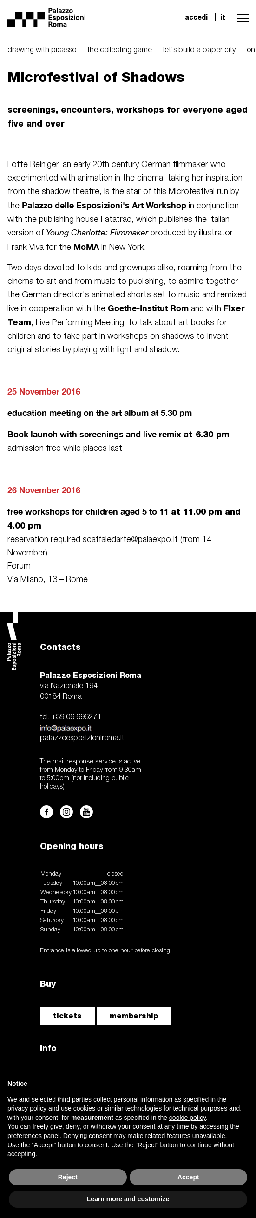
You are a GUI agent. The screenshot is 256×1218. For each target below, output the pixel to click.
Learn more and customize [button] (128, 1199)
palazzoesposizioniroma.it (82, 738)
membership (134, 1015)
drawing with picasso (41, 50)
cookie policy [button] (187, 1117)
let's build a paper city (199, 50)
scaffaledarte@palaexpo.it (130, 539)
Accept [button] (188, 1177)
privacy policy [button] (26, 1108)
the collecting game (119, 50)
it (222, 17)
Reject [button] (68, 1177)
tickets (67, 1015)
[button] (241, 17)
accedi (196, 17)
